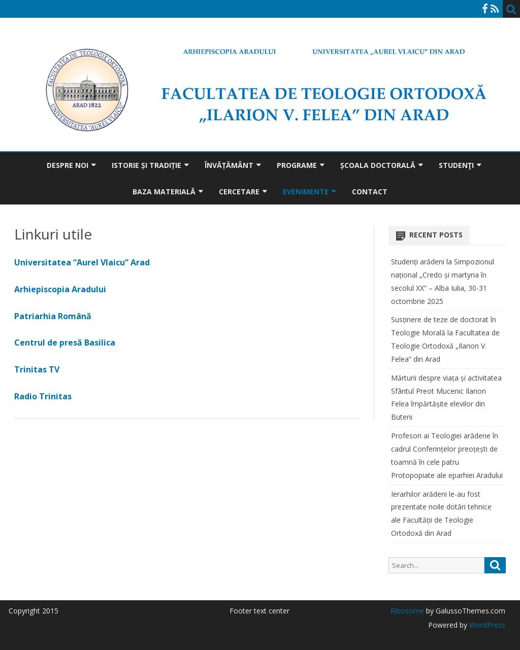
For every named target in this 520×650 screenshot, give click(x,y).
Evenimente (306, 191)
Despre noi (67, 165)
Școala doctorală (377, 165)
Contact (369, 191)
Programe (297, 165)
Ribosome (407, 610)
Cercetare (239, 191)
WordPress (486, 625)
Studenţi (456, 165)
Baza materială (164, 191)
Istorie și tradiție (146, 165)
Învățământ (229, 165)
